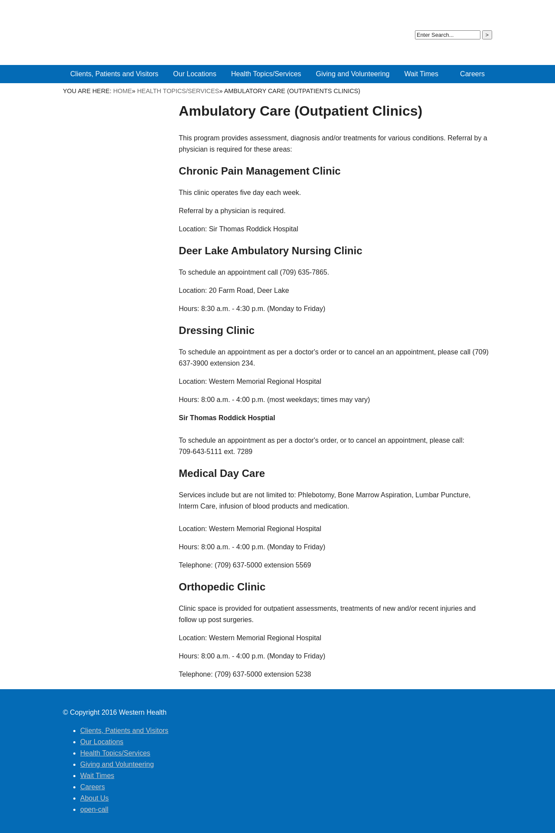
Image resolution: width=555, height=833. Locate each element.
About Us (443, 12)
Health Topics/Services (178, 91)
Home (122, 91)
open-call (474, 12)
